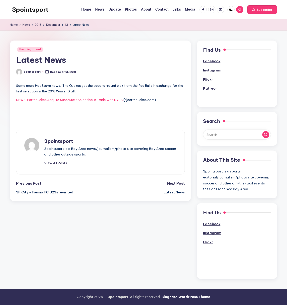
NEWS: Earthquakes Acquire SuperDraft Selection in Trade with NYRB (69, 100)
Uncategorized (30, 49)
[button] (262, 9)
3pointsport (30, 9)
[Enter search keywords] (237, 135)
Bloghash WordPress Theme (185, 297)
